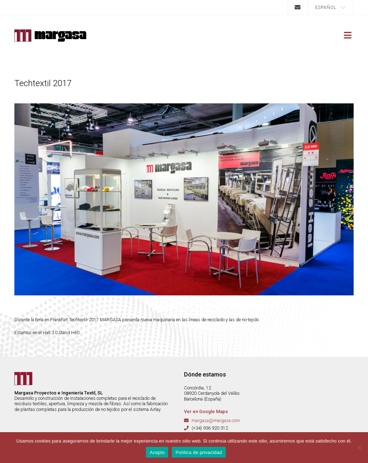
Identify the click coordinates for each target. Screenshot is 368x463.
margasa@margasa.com (216, 420)
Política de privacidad (198, 452)
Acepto (157, 452)
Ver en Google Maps (206, 411)
